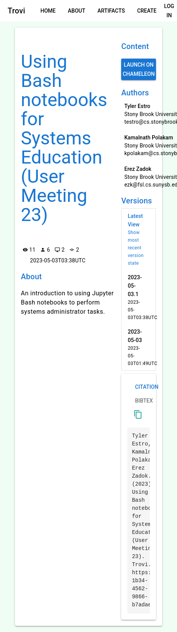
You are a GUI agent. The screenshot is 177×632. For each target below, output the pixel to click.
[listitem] (139, 239)
